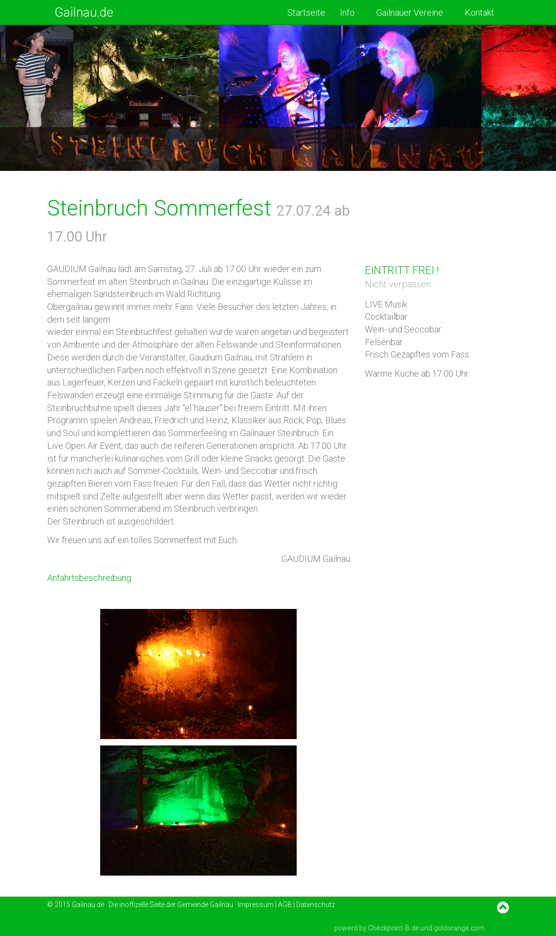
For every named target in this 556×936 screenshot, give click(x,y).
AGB (285, 904)
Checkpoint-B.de (393, 928)
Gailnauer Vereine (413, 12)
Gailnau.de (84, 12)
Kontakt (479, 12)
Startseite (306, 12)
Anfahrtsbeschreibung (89, 578)
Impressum (256, 904)
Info (350, 12)
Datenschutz (315, 904)
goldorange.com (459, 928)
